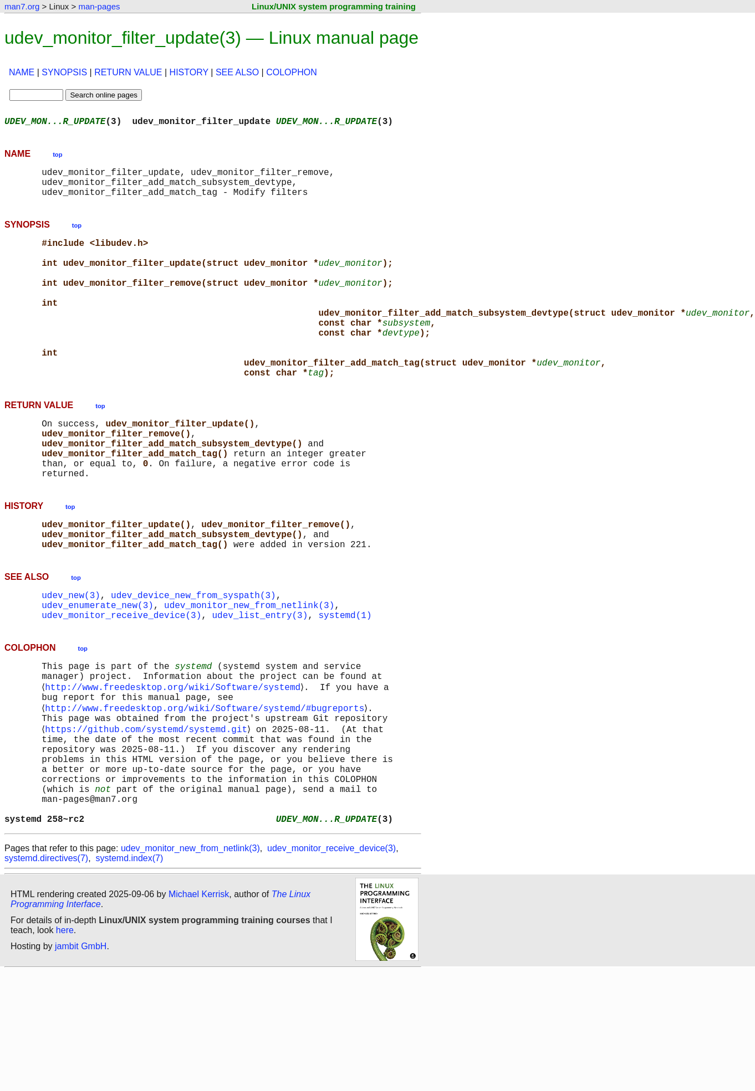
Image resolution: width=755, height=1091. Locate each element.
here (65, 1028)
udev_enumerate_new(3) (98, 669)
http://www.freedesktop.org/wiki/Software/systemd (175, 759)
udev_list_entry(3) (260, 681)
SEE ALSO (237, 72)
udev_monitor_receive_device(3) (121, 681)
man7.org (21, 6)
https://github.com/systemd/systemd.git (148, 807)
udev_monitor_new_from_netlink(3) (249, 669)
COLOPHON (291, 72)
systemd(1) (344, 681)
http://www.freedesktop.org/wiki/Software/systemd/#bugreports (206, 783)
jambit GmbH (80, 1044)
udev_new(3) (71, 657)
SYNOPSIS (64, 72)
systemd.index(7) (130, 956)
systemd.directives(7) (46, 956)
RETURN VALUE (128, 72)
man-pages (99, 6)
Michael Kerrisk (199, 992)
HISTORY (189, 72)
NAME (21, 72)
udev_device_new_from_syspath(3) (193, 657)
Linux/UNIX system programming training (334, 6)
